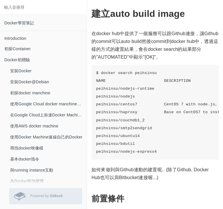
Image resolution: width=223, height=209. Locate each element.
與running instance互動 (31, 170)
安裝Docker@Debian (29, 82)
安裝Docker (21, 71)
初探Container (17, 48)
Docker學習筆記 (19, 23)
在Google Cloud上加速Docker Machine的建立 (48, 115)
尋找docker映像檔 (26, 148)
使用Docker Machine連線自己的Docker (46, 137)
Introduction (15, 38)
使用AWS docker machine (34, 126)
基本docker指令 (24, 159)
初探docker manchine (30, 93)
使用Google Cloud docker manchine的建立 (48, 104)
